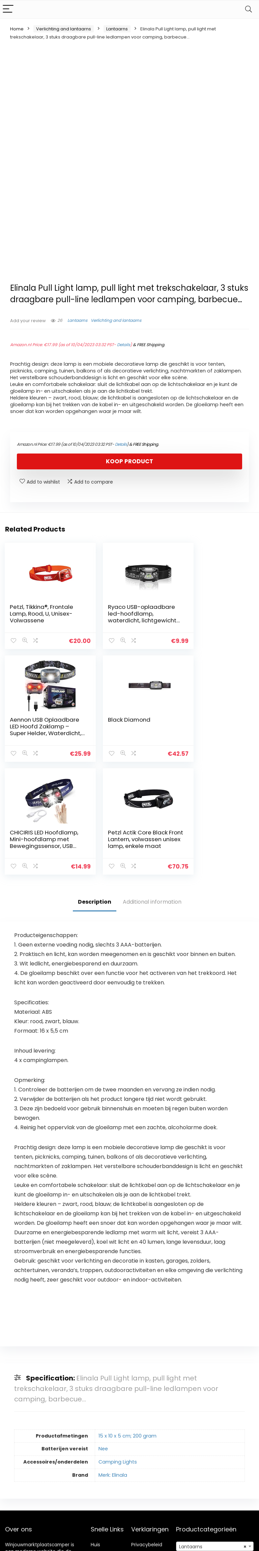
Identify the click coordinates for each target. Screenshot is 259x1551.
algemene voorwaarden (146, 1442)
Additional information (152, 787)
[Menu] (8, 9)
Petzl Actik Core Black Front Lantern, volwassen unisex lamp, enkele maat (211, 729)
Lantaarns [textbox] (213, 1432)
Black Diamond (31, 719)
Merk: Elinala (112, 1360)
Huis (95, 1430)
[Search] (248, 9)
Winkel (98, 1439)
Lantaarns (117, 29)
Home (17, 29)
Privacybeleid (146, 1430)
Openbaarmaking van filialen (152, 1458)
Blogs (97, 1449)
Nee (103, 1334)
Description (94, 787)
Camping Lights (117, 1347)
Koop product (129, 461)
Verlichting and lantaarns (63, 29)
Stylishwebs (66, 1541)
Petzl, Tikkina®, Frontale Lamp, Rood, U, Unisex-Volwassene (41, 613)
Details (123, 344)
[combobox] (215, 1432)
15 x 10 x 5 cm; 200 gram (127, 1321)
